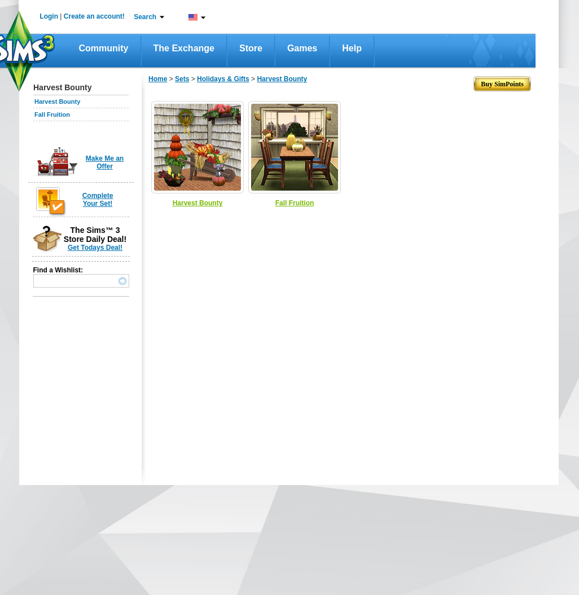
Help (352, 48)
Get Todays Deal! (95, 248)
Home (157, 79)
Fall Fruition (52, 114)
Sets (182, 79)
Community (104, 48)
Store (250, 48)
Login (49, 16)
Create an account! (94, 16)
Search (145, 17)
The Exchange (183, 48)
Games (302, 48)
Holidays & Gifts (223, 79)
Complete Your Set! (97, 200)
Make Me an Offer (105, 162)
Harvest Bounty (57, 101)
